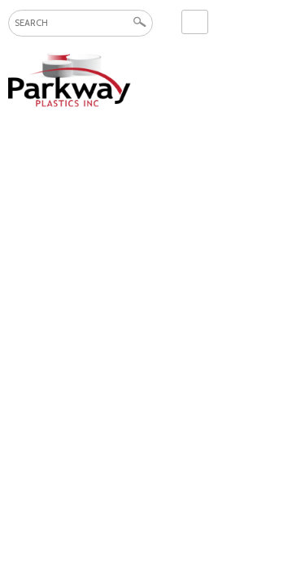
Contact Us (194, 22)
